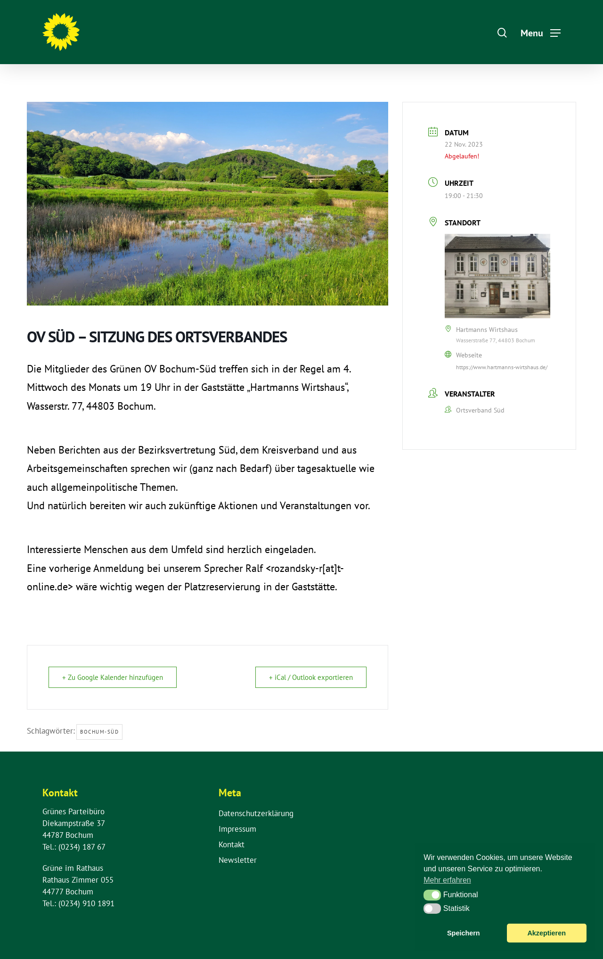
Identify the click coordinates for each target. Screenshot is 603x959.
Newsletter (238, 860)
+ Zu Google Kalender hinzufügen (112, 677)
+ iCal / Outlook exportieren (311, 677)
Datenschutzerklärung (256, 813)
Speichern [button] (463, 933)
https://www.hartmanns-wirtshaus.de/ (501, 367)
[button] (432, 895)
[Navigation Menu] (541, 32)
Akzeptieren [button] (546, 933)
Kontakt (231, 844)
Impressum (237, 829)
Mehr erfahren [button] (447, 880)
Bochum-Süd (99, 731)
